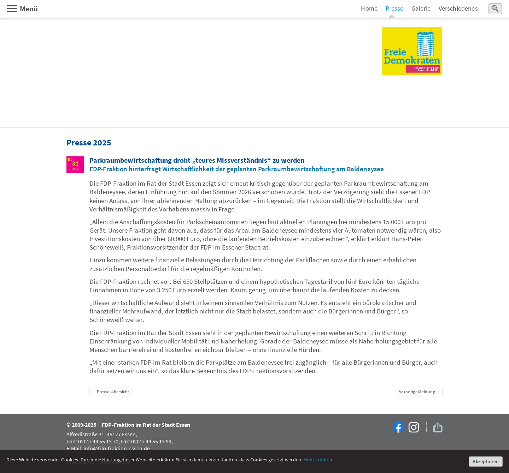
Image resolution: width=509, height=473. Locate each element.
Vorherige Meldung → (419, 391)
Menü (22, 8)
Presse (395, 8)
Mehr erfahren (318, 459)
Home (369, 8)
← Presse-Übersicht (110, 391)
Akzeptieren (486, 461)
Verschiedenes (458, 8)
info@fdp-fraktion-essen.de (116, 448)
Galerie (421, 8)
